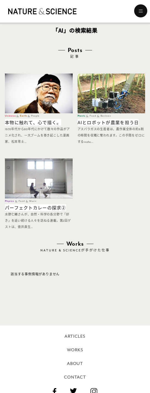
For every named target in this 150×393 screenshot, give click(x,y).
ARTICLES (75, 336)
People (35, 115)
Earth (23, 115)
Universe (10, 115)
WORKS (75, 350)
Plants (82, 115)
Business (106, 115)
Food (93, 115)
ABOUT (75, 363)
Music (33, 201)
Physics (9, 201)
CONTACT (75, 377)
